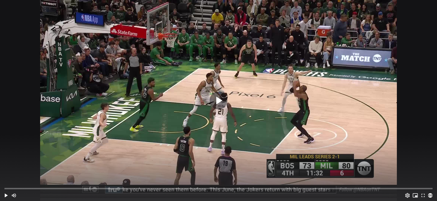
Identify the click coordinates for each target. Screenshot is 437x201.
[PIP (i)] (415, 195)
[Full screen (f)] (423, 195)
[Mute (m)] (14, 195)
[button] (6, 195)
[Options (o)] (407, 195)
